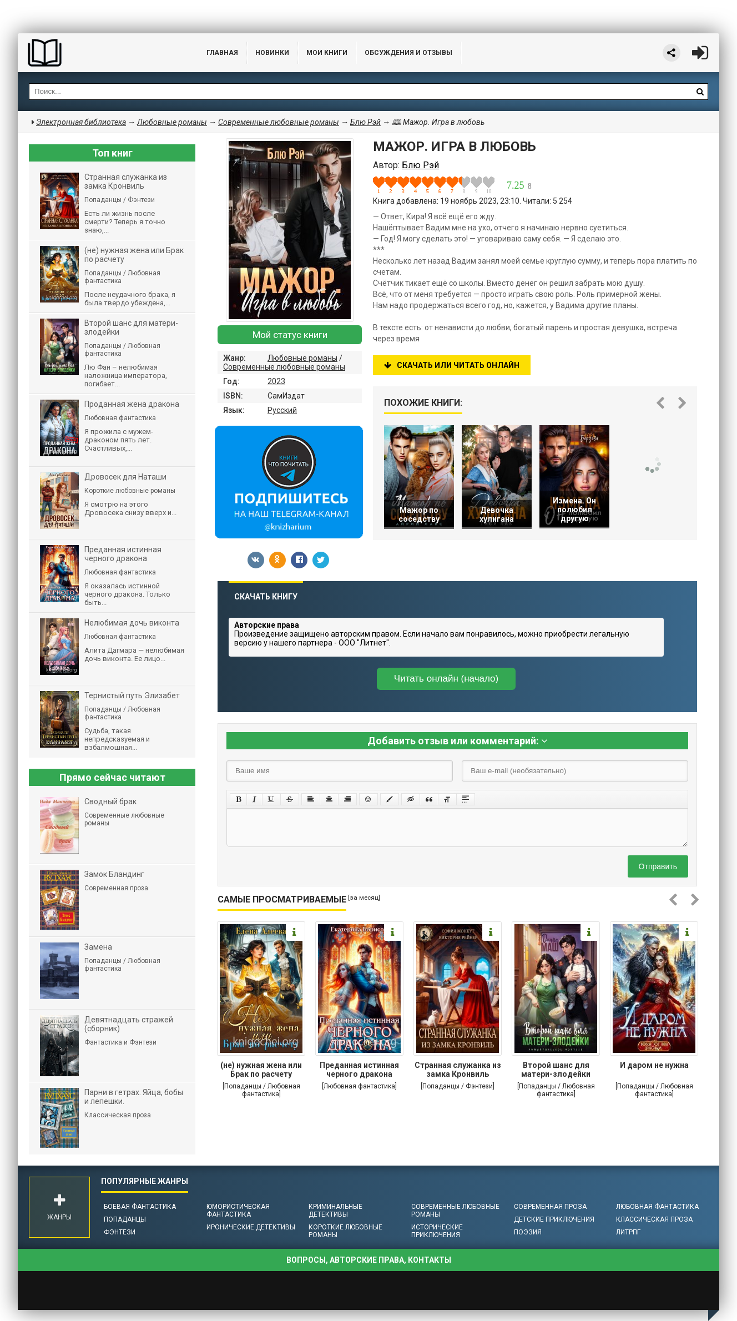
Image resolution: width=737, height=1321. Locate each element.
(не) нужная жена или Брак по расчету (261, 1069)
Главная (222, 53)
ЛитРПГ (628, 1232)
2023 (276, 381)
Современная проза (550, 1207)
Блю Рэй (365, 122)
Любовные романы (302, 358)
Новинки (272, 53)
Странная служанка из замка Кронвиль (458, 1069)
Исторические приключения (437, 1231)
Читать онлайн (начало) (446, 678)
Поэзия (528, 1232)
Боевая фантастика (140, 1207)
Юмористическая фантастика (238, 1210)
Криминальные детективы (335, 1210)
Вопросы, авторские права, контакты (368, 1260)
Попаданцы (125, 1219)
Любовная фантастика (657, 1207)
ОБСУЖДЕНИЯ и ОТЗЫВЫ (408, 53)
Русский (282, 410)
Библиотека (101, 52)
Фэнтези (119, 1232)
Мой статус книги (290, 334)
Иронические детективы (250, 1227)
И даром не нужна (654, 1065)
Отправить (658, 866)
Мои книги (326, 53)
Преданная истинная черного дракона (359, 1069)
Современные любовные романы (284, 366)
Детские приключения (554, 1219)
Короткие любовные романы (345, 1231)
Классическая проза (654, 1219)
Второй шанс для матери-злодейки (555, 1069)
